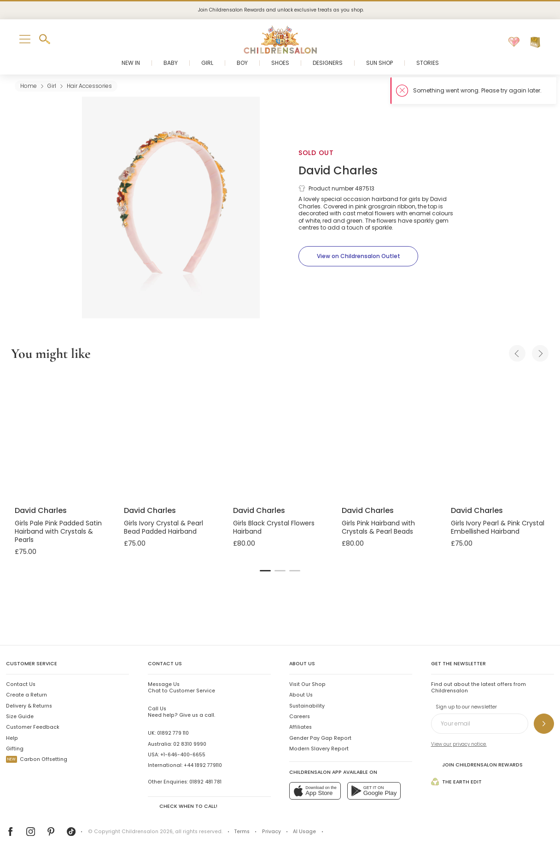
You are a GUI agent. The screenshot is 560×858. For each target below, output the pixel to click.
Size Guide (20, 716)
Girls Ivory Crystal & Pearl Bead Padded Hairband (163, 527)
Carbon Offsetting (36, 759)
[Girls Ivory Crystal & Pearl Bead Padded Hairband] (171, 435)
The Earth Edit (456, 781)
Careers (299, 716)
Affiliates (300, 727)
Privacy (271, 831)
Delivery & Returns (29, 706)
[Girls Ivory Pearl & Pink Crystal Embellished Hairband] (498, 435)
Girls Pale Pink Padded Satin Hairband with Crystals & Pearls (58, 531)
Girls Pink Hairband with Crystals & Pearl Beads (378, 527)
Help (12, 738)
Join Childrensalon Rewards (477, 764)
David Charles (338, 170)
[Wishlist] (513, 42)
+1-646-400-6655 (182, 754)
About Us (301, 694)
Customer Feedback (32, 727)
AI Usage (304, 831)
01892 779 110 (173, 733)
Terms (242, 831)
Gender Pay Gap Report (320, 738)
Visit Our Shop (307, 684)
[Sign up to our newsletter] (544, 724)
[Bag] (535, 42)
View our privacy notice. (459, 744)
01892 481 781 (205, 781)
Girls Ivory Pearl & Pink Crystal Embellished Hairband (497, 527)
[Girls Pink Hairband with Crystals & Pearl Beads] (389, 435)
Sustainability (307, 706)
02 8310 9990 (189, 744)
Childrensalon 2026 (147, 831)
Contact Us (20, 684)
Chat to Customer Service (181, 687)
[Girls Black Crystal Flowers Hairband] (280, 435)
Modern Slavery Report (319, 748)
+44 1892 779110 (203, 765)
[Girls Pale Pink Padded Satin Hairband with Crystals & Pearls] (62, 435)
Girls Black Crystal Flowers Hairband (274, 527)
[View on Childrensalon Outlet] (358, 256)
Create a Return (26, 694)
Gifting (14, 748)
